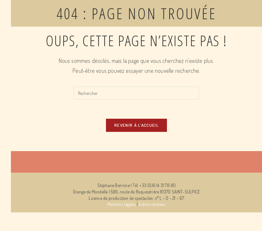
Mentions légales (121, 204)
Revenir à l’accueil (136, 125)
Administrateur (152, 204)
